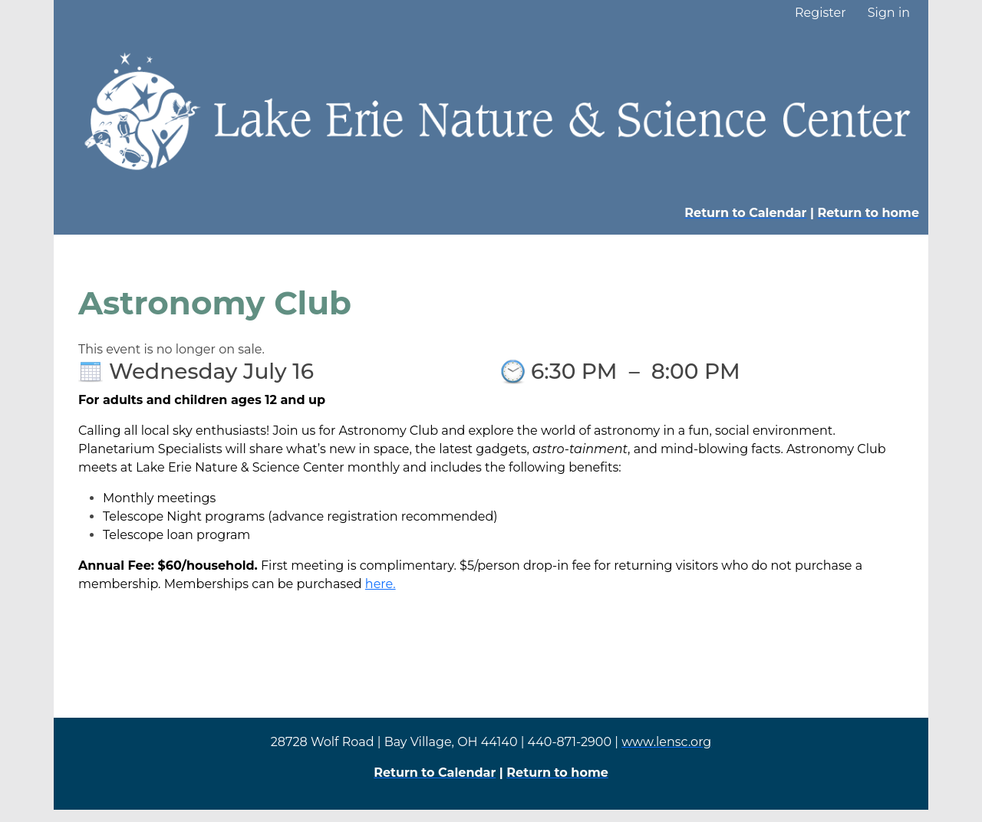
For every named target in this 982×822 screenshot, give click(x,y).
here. (380, 584)
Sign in (889, 12)
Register (820, 12)
